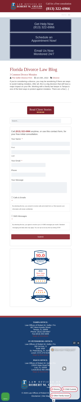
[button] (64, 14)
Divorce (56, 78)
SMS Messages (41, 218)
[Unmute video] (64, 368)
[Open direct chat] (74, 343)
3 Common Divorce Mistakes (23, 74)
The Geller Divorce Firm (22, 78)
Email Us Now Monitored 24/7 (44, 52)
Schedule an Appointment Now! (43, 39)
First (13, 147)
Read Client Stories (40, 110)
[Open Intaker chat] (53, 400)
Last (13, 156)
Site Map (46, 396)
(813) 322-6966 (58, 8)
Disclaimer (35, 396)
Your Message (17, 180)
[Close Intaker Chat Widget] (78, 343)
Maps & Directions (40, 336)
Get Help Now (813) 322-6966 (43, 25)
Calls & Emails (41, 199)
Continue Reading (21, 96)
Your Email (16, 161)
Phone (14, 170)
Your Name (17, 139)
